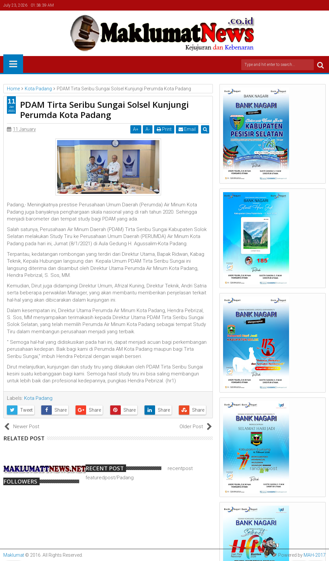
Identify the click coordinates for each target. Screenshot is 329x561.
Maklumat (13, 555)
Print (164, 129)
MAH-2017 (315, 555)
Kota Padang (38, 398)
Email (187, 129)
